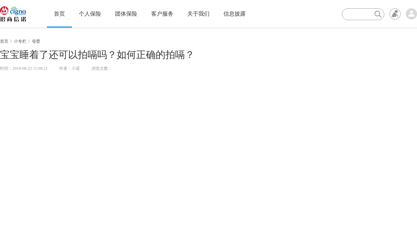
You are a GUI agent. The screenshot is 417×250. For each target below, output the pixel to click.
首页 (59, 14)
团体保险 (126, 14)
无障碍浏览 (395, 13)
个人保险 (90, 14)
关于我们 (198, 14)
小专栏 (20, 41)
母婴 (36, 41)
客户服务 (162, 14)
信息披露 (234, 14)
